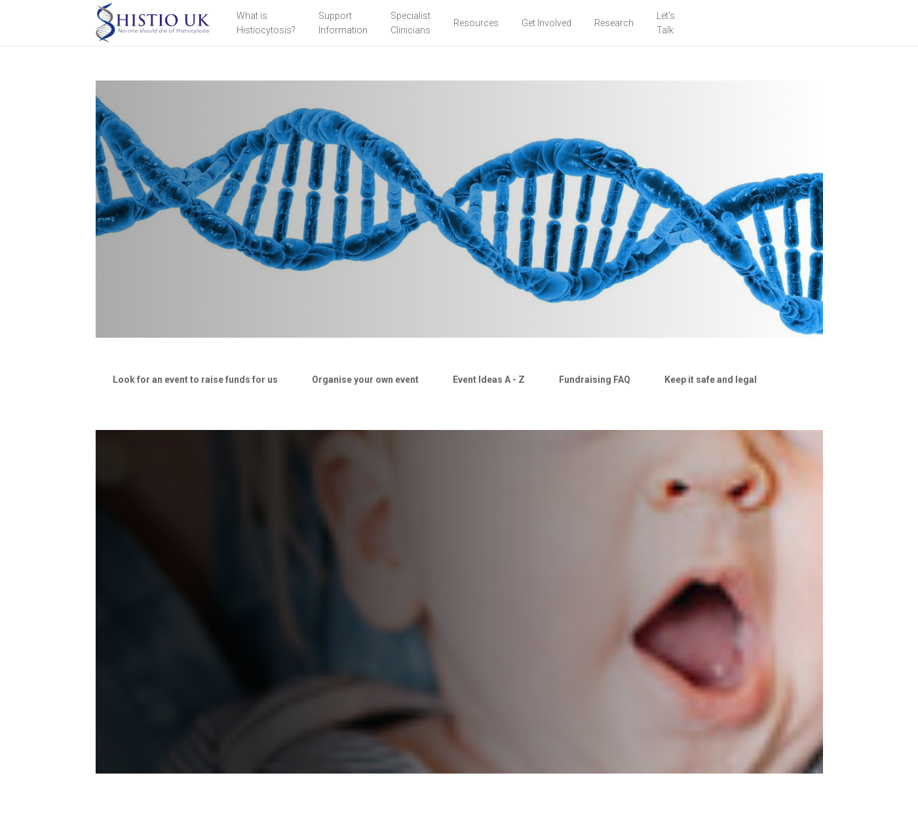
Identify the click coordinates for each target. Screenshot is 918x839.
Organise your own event (365, 379)
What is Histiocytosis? (266, 22)
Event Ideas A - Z (489, 379)
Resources (476, 23)
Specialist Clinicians (410, 22)
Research (614, 23)
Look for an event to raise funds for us (195, 379)
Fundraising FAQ (594, 379)
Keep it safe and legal (710, 379)
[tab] (195, 379)
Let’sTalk (666, 22)
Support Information (343, 22)
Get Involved (546, 23)
